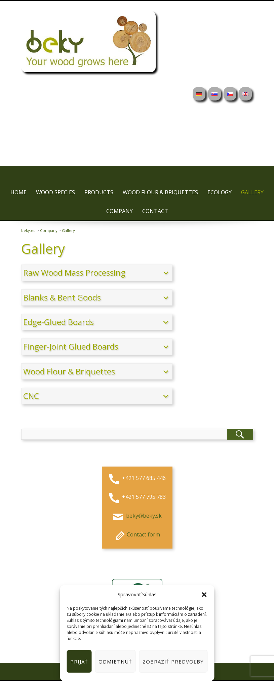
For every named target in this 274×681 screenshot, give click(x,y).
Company (119, 211)
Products (98, 192)
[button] (204, 594)
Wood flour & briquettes (160, 192)
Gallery (252, 192)
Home (18, 192)
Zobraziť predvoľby (173, 661)
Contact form (136, 534)
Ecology (219, 192)
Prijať (79, 661)
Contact (155, 211)
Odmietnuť (115, 661)
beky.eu (28, 230)
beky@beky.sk (143, 515)
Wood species (55, 192)
